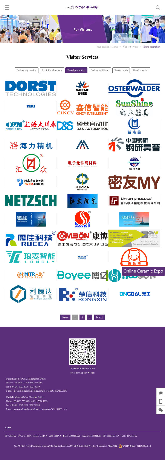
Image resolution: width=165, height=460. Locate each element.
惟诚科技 (112, 446)
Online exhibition (100, 70)
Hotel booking (140, 70)
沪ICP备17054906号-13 (82, 446)
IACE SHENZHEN (91, 435)
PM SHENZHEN (111, 435)
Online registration (27, 70)
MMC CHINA (40, 435)
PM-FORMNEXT (71, 435)
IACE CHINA (25, 435)
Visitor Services (130, 46)
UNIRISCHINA (129, 435)
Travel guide (121, 70)
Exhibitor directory (52, 70)
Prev (65, 317)
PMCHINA (10, 435)
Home (115, 46)
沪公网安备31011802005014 (134, 446)
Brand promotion (151, 46)
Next (99, 317)
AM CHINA (55, 435)
